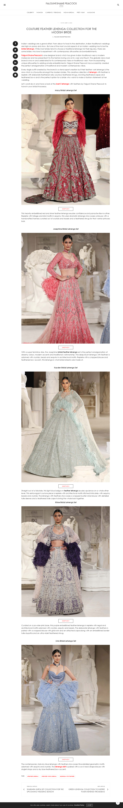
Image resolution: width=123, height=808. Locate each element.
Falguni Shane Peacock (62, 37)
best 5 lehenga (62, 84)
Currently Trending (53, 12)
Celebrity (30, 12)
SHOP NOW (65, 209)
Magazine (91, 12)
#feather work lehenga (49, 776)
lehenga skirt (60, 767)
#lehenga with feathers (67, 776)
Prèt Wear (81, 12)
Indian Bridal (69, 12)
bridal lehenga (27, 49)
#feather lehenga (32, 776)
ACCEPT (89, 805)
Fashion (40, 12)
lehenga (93, 72)
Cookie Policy (79, 805)
